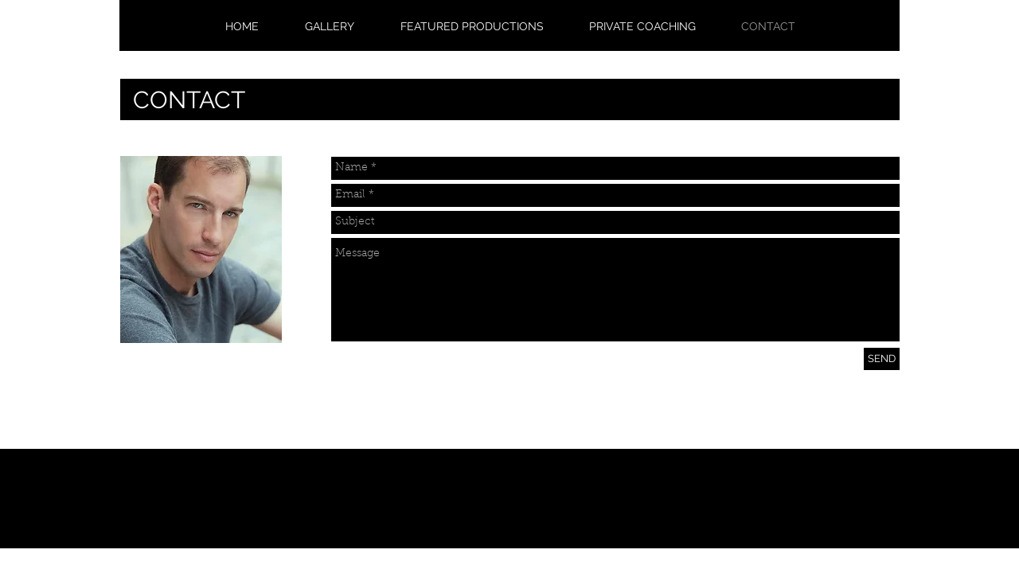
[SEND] (882, 359)
